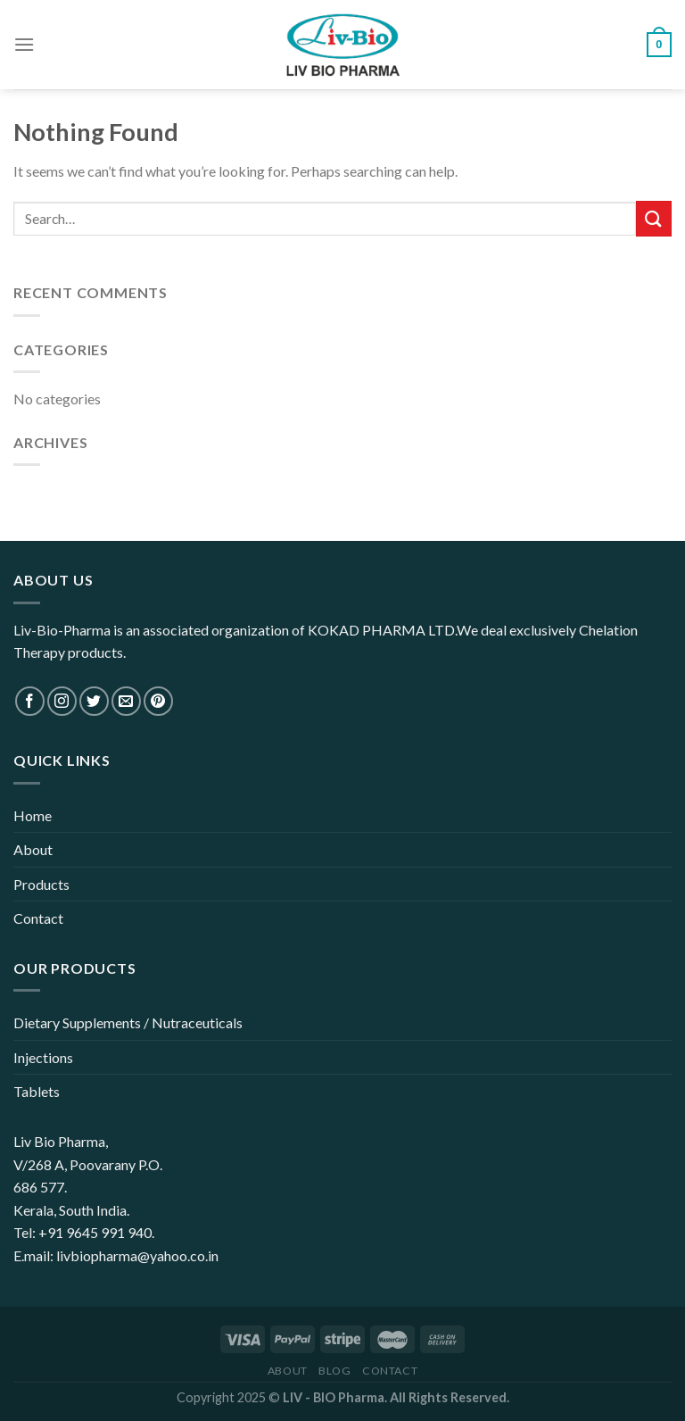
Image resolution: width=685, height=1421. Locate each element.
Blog (334, 1370)
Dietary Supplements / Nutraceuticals (128, 1022)
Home (32, 815)
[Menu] (24, 44)
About (33, 849)
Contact (38, 918)
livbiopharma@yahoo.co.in (137, 1255)
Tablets (36, 1091)
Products (41, 884)
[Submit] (654, 218)
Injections (43, 1057)
